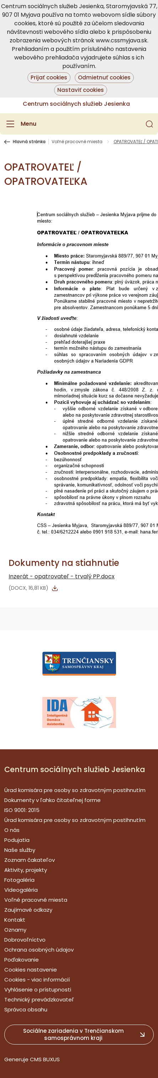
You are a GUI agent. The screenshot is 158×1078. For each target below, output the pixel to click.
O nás (12, 830)
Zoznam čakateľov (29, 860)
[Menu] (20, 124)
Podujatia (17, 840)
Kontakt (14, 919)
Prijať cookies (49, 77)
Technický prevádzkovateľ (39, 999)
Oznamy (15, 929)
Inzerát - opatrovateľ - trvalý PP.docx (62, 576)
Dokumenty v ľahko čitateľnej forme (52, 800)
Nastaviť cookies (80, 90)
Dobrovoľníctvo (25, 939)
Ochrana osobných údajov (39, 949)
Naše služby (19, 850)
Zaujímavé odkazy (28, 909)
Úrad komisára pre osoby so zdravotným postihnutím (75, 790)
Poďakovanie (21, 959)
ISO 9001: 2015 (22, 810)
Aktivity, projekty (25, 870)
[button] (149, 124)
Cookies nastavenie (30, 969)
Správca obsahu (25, 1009)
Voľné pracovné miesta (77, 142)
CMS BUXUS (45, 1059)
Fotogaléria (19, 880)
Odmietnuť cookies (104, 77)
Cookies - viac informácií (37, 979)
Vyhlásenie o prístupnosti (37, 989)
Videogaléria (21, 890)
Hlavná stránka (29, 142)
